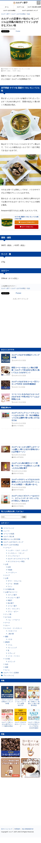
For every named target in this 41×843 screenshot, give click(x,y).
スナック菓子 (12, 595)
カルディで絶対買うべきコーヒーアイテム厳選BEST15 (20, 702)
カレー (7, 625)
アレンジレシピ (8, 675)
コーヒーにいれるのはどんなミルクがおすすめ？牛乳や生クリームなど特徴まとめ (25, 396)
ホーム (7, 7)
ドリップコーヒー (14, 556)
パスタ (10, 639)
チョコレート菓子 (14, 597)
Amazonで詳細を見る (27, 222)
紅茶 (9, 567)
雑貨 (6, 667)
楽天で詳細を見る (26, 227)
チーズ (7, 623)
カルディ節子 (20, 3)
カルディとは (20, 7)
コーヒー (8, 548)
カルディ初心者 (8, 536)
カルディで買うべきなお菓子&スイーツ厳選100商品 (7, 724)
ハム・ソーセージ (14, 620)
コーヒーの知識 (8, 534)
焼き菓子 (11, 603)
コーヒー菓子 (12, 606)
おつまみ (8, 617)
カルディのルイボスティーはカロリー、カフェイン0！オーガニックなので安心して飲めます (25, 498)
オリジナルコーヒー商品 (16, 561)
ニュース (6, 531)
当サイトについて (6, 829)
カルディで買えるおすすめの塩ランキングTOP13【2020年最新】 (33, 725)
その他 (7, 659)
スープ (7, 575)
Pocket (18, 31)
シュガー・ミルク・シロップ (18, 550)
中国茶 (10, 570)
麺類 (6, 636)
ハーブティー (12, 572)
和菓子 (10, 600)
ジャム (10, 645)
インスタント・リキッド (16, 553)
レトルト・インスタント (13, 628)
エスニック (11, 661)
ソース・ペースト (14, 656)
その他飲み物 (9, 589)
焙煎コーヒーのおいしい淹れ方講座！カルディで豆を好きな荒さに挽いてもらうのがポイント (25, 370)
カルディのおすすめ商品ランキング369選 (7, 701)
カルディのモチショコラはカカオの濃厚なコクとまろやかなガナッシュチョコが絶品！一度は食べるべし (25, 482)
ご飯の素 (11, 634)
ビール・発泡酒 (13, 584)
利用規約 (17, 829)
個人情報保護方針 (28, 829)
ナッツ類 (8, 614)
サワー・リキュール (14, 581)
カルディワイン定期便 (11, 673)
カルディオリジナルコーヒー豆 (18, 559)
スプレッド (11, 653)
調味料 (7, 642)
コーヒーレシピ (8, 528)
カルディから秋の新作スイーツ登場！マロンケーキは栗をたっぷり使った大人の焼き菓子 (25, 465)
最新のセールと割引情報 (11, 539)
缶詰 (6, 664)
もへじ (7, 670)
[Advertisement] (20, 840)
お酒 (6, 578)
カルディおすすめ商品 (9, 10)
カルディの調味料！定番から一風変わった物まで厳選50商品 (33, 702)
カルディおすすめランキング (30, 10)
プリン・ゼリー (13, 611)
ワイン (10, 586)
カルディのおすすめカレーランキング (20, 724)
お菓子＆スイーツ (11, 592)
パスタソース (12, 631)
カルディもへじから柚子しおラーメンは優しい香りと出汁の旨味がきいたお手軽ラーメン (25, 449)
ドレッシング (12, 647)
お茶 (6, 564)
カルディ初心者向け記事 (34, 7)
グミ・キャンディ (14, 609)
